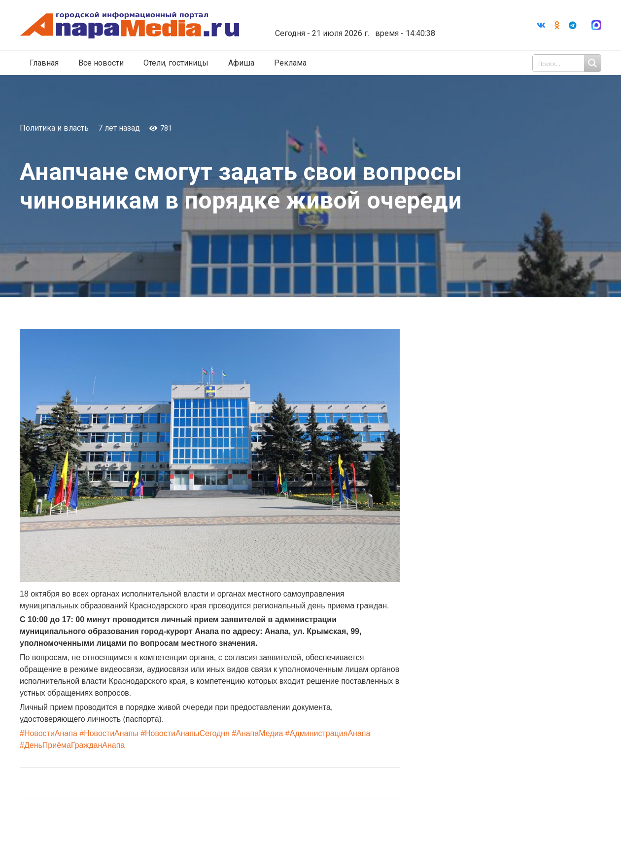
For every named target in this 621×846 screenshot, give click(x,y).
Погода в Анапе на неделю (352, 17)
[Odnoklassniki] (557, 25)
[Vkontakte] (541, 25)
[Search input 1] (567, 63)
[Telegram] (573, 25)
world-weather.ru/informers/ (352, 26)
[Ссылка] (130, 25)
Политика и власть (54, 128)
